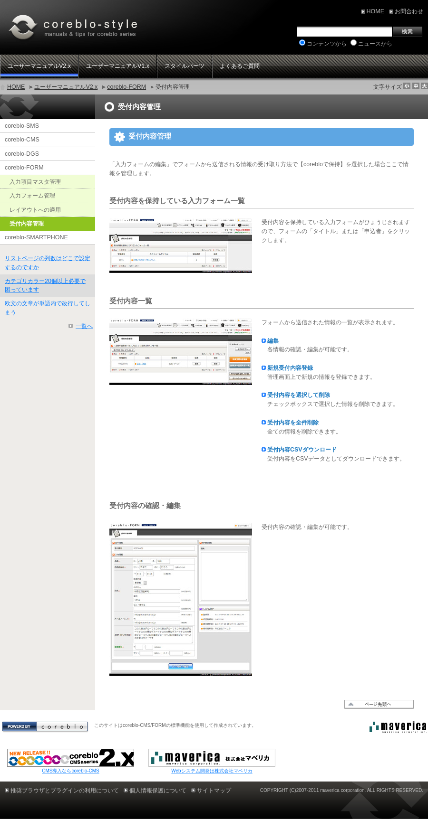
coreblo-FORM (126, 87)
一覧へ (84, 326)
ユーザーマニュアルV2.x (65, 87)
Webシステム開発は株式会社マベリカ (211, 770)
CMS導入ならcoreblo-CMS (70, 770)
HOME (16, 87)
